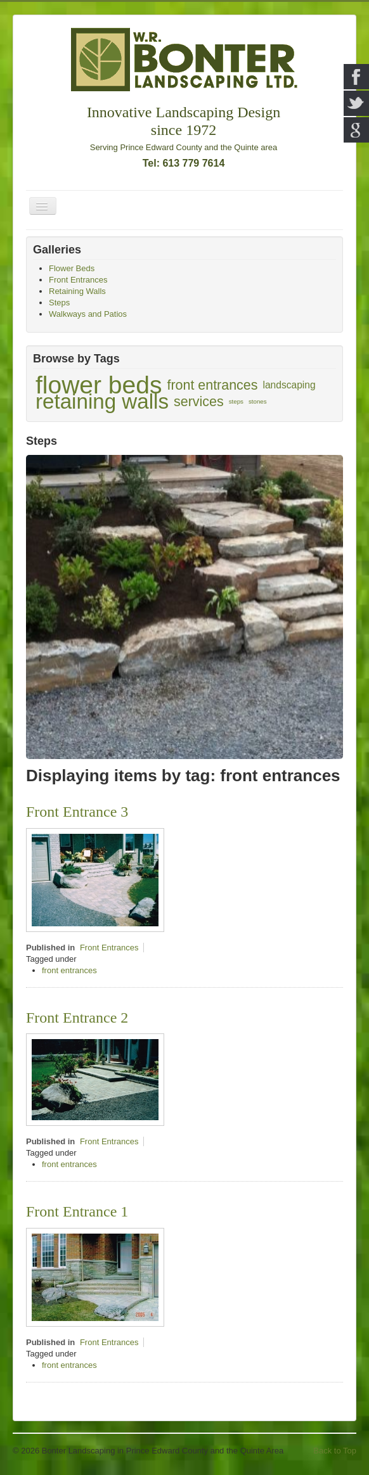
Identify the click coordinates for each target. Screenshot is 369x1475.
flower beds (99, 385)
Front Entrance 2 (77, 1017)
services (199, 401)
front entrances (212, 385)
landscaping (288, 385)
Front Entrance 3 (77, 811)
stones (258, 401)
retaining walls (102, 401)
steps (236, 401)
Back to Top (334, 1450)
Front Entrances (109, 947)
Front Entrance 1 (77, 1211)
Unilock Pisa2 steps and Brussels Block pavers (165, 485)
